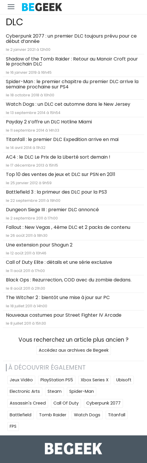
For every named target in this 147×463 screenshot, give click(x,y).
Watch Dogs (87, 415)
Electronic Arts (25, 391)
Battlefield (20, 415)
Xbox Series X (95, 380)
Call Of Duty (66, 403)
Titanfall (116, 415)
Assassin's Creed (28, 403)
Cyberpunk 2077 (103, 403)
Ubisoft (123, 380)
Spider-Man (81, 391)
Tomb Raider (52, 415)
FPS (13, 426)
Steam (55, 391)
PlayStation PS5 (56, 380)
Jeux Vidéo (21, 380)
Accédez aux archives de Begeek (74, 350)
